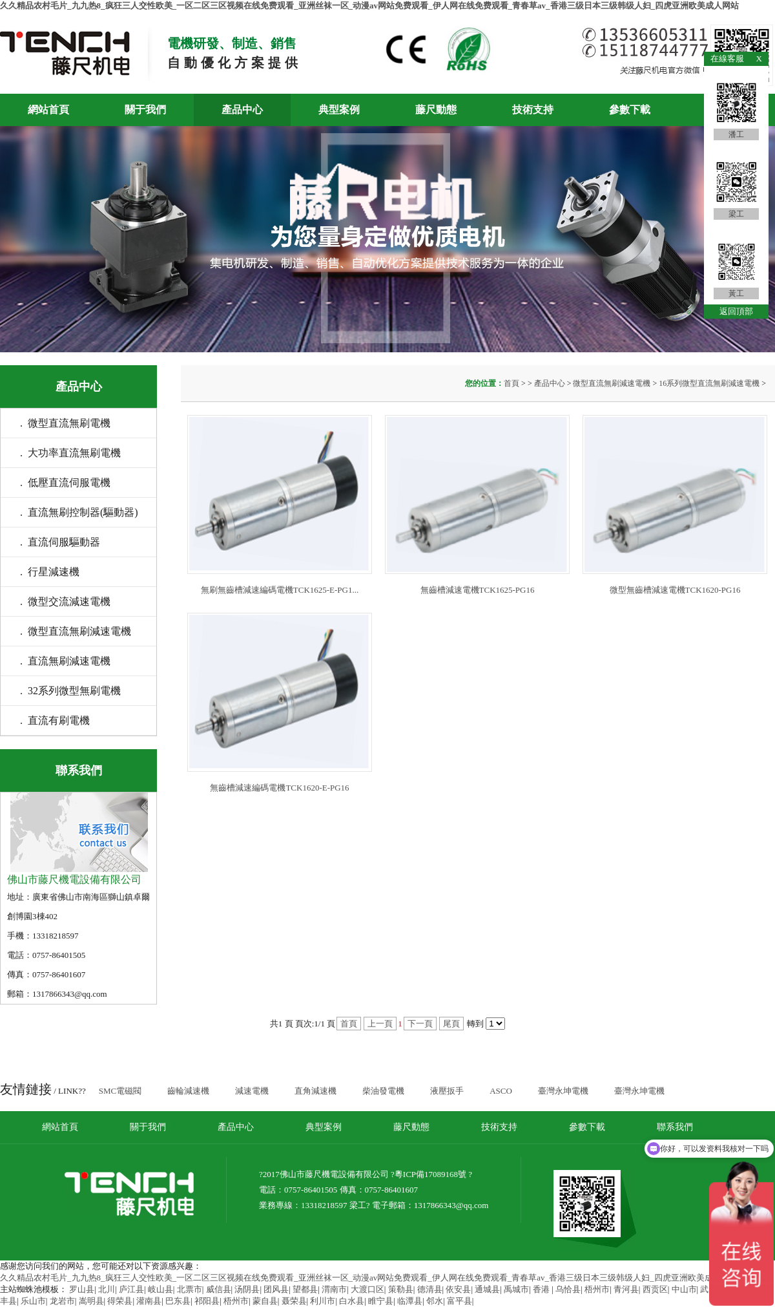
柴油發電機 (383, 1091)
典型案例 (339, 109)
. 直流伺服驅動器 (60, 542)
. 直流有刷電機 (55, 720)
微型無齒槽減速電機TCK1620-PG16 (675, 590)
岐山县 (160, 1289)
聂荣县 (294, 1301)
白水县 (351, 1301)
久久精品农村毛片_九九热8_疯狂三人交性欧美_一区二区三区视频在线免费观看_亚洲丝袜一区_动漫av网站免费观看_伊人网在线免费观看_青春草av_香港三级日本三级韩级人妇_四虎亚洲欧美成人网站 (369, 5)
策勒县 (400, 1289)
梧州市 (597, 1289)
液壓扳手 (447, 1091)
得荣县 (119, 1301)
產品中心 (242, 109)
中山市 (684, 1289)
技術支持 (532, 109)
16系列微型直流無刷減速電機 (709, 383)
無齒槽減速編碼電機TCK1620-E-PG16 (279, 787)
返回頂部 (736, 311)
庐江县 (131, 1289)
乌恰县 (568, 1289)
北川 (106, 1289)
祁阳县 (207, 1301)
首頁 (512, 383)
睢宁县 (380, 1301)
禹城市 (516, 1289)
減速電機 (252, 1091)
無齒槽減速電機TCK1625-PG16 (477, 590)
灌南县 (148, 1301)
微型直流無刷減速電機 (611, 383)
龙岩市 (62, 1301)
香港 (542, 1289)
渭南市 (334, 1289)
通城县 (487, 1289)
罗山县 (81, 1289)
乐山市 (33, 1301)
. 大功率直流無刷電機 (70, 452)
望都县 (305, 1289)
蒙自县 (265, 1301)
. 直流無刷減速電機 (65, 660)
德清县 (429, 1289)
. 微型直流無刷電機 (65, 423)
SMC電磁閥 (120, 1091)
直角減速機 (315, 1091)
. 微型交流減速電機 (65, 601)
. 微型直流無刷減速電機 (75, 631)
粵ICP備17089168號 (430, 1174)
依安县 (458, 1289)
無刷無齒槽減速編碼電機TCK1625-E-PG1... (279, 590)
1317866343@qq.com (451, 1205)
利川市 (322, 1301)
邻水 (434, 1301)
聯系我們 (675, 1127)
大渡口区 (367, 1289)
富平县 (459, 1301)
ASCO (501, 1091)
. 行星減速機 (49, 571)
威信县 (218, 1289)
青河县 (626, 1289)
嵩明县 (91, 1301)
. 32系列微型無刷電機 (70, 690)
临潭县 (409, 1301)
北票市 (189, 1289)
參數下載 (629, 109)
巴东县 (178, 1301)
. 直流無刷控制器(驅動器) (79, 512)
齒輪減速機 (188, 1091)
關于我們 (145, 109)
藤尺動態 (436, 109)
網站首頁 (48, 109)
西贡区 (655, 1289)
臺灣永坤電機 (563, 1091)
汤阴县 (247, 1289)
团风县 (276, 1289)
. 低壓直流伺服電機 (65, 482)
